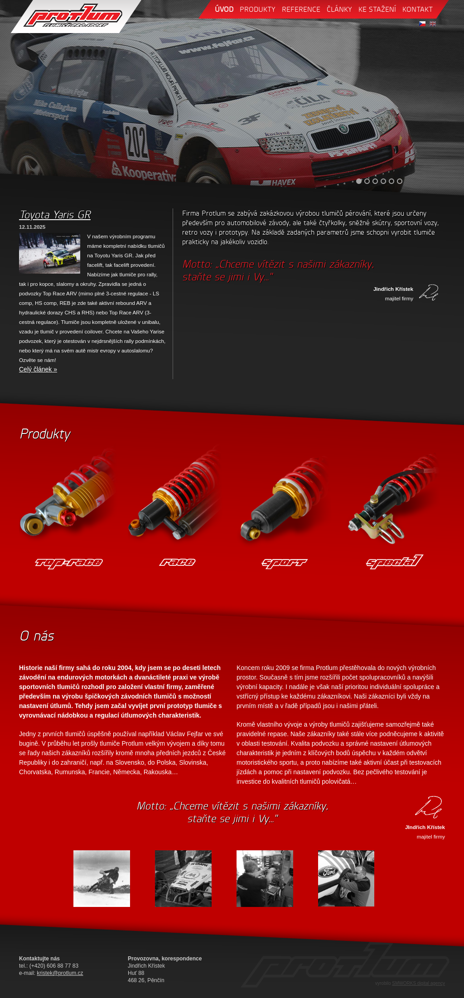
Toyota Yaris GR (55, 214)
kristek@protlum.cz (60, 973)
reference (301, 9)
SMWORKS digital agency (418, 983)
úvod (224, 9)
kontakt (417, 9)
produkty (258, 9)
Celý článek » (38, 369)
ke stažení (377, 9)
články (339, 9)
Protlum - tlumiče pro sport (76, 16)
